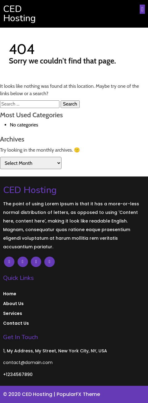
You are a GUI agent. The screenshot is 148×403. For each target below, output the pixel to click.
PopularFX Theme (78, 394)
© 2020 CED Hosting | (30, 394)
